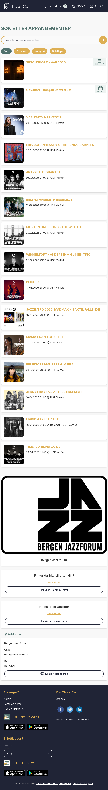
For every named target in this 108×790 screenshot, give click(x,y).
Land (7, 748)
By (5, 661)
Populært (21, 51)
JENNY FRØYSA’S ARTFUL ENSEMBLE (54, 392)
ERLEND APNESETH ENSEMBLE (49, 200)
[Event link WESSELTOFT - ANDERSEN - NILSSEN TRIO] (12, 262)
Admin (7, 698)
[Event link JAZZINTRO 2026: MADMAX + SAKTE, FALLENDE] (12, 317)
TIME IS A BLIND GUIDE (43, 447)
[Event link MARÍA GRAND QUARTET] (12, 344)
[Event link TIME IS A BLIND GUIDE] (12, 454)
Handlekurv (57, 6)
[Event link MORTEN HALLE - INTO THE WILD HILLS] (12, 234)
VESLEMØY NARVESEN (43, 117)
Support (8, 745)
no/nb (78, 6)
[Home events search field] (54, 40)
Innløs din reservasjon (54, 621)
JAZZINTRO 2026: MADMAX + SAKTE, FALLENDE (63, 309)
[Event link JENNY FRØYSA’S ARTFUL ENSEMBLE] (12, 399)
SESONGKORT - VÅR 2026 (46, 62)
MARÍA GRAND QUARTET (45, 337)
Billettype (57, 51)
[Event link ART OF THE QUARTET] (12, 180)
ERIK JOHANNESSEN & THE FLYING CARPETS (60, 145)
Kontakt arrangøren (54, 674)
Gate (7, 649)
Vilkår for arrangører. (83, 783)
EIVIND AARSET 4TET (42, 419)
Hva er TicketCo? (14, 708)
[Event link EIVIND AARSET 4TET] (12, 427)
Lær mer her (54, 582)
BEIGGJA (33, 282)
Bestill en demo (13, 703)
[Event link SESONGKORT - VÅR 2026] (12, 70)
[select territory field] (28, 753)
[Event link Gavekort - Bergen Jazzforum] (12, 97)
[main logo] (16, 6)
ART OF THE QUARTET (43, 172)
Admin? (99, 6)
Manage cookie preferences (72, 719)
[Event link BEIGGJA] (12, 289)
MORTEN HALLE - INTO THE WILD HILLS (56, 227)
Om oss (60, 698)
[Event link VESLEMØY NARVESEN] (12, 125)
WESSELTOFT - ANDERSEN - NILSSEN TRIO (58, 254)
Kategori (40, 51)
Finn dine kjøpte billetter (54, 589)
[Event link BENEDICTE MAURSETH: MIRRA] (12, 372)
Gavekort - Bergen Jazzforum (48, 90)
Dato (6, 51)
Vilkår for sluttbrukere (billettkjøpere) (54, 783)
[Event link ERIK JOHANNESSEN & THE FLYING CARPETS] (12, 152)
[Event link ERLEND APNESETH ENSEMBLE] (12, 207)
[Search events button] (103, 40)
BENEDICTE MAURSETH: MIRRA (49, 364)
